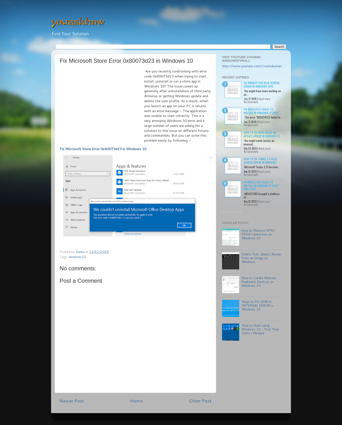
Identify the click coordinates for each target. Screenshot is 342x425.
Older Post (200, 400)
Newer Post (71, 400)
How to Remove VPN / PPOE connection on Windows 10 (258, 234)
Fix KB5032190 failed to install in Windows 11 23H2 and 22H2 (261, 185)
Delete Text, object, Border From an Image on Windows (262, 258)
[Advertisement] (102, 104)
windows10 (77, 256)
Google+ (7, 2)
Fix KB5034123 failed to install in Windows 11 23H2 (261, 111)
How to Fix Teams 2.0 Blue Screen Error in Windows (260, 160)
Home (136, 400)
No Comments (251, 102)
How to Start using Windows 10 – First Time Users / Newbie (260, 329)
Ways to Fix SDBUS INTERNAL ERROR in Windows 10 (257, 305)
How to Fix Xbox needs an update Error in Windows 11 (262, 134)
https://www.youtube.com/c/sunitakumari (252, 66)
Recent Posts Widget (232, 212)
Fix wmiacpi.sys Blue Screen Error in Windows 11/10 (261, 84)
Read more (264, 99)
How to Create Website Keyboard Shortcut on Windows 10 (259, 282)
